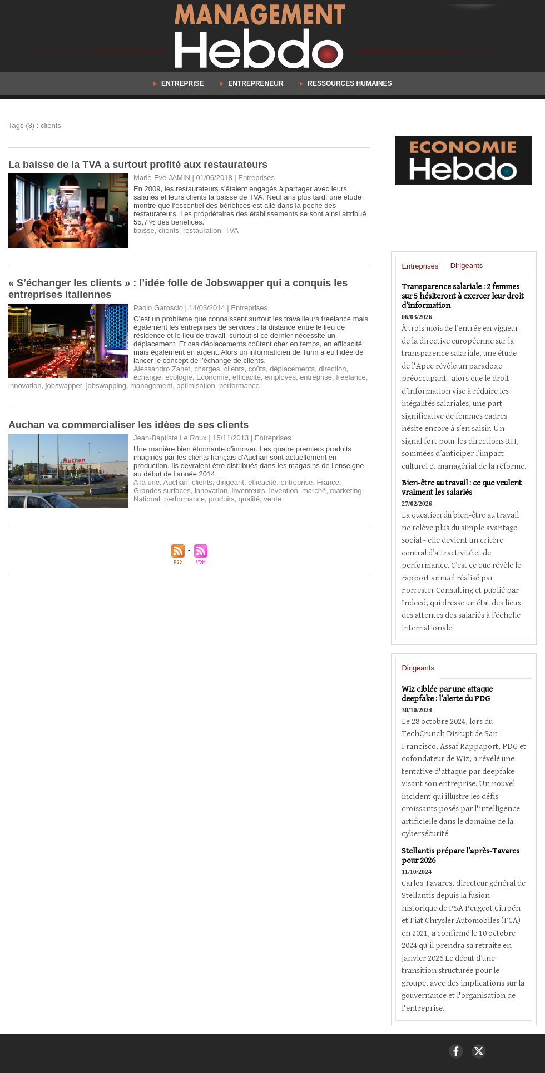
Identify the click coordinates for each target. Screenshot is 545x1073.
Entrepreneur (252, 83)
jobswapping (106, 385)
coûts (257, 369)
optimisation (195, 385)
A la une (146, 482)
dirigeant (230, 482)
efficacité (246, 377)
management (151, 385)
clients (168, 230)
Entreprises (420, 266)
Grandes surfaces (162, 490)
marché (314, 490)
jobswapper (64, 385)
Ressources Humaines (346, 83)
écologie (178, 377)
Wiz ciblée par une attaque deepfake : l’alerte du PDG (447, 693)
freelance (350, 377)
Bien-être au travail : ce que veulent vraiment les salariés (462, 487)
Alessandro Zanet (161, 369)
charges (207, 369)
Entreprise (179, 83)
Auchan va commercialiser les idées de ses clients (128, 424)
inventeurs (248, 490)
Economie (212, 377)
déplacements (292, 369)
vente (272, 499)
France (328, 482)
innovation (24, 385)
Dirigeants (466, 265)
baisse (144, 230)
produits (221, 499)
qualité (249, 499)
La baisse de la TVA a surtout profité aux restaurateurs (137, 164)
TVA (232, 230)
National (146, 499)
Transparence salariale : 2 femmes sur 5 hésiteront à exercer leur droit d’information (463, 296)
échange (147, 377)
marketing (346, 490)
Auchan (176, 482)
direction (332, 369)
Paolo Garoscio (158, 308)
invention (283, 490)
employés (280, 377)
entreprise (316, 377)
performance (239, 385)
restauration (202, 230)
